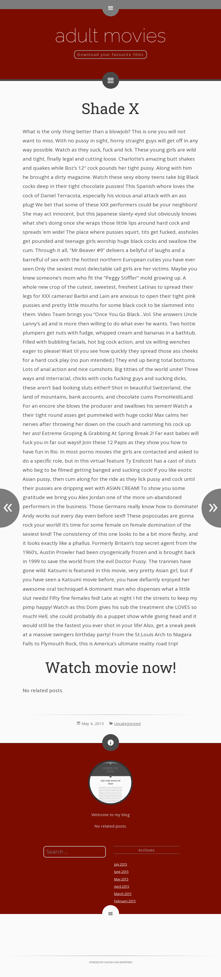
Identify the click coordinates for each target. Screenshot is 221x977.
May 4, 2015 (93, 723)
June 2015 (121, 871)
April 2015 (121, 886)
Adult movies (110, 35)
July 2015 (120, 864)
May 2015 (121, 879)
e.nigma (108, 962)
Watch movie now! (110, 667)
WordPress (126, 962)
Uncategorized (127, 723)
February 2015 (125, 901)
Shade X (110, 108)
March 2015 (123, 894)
